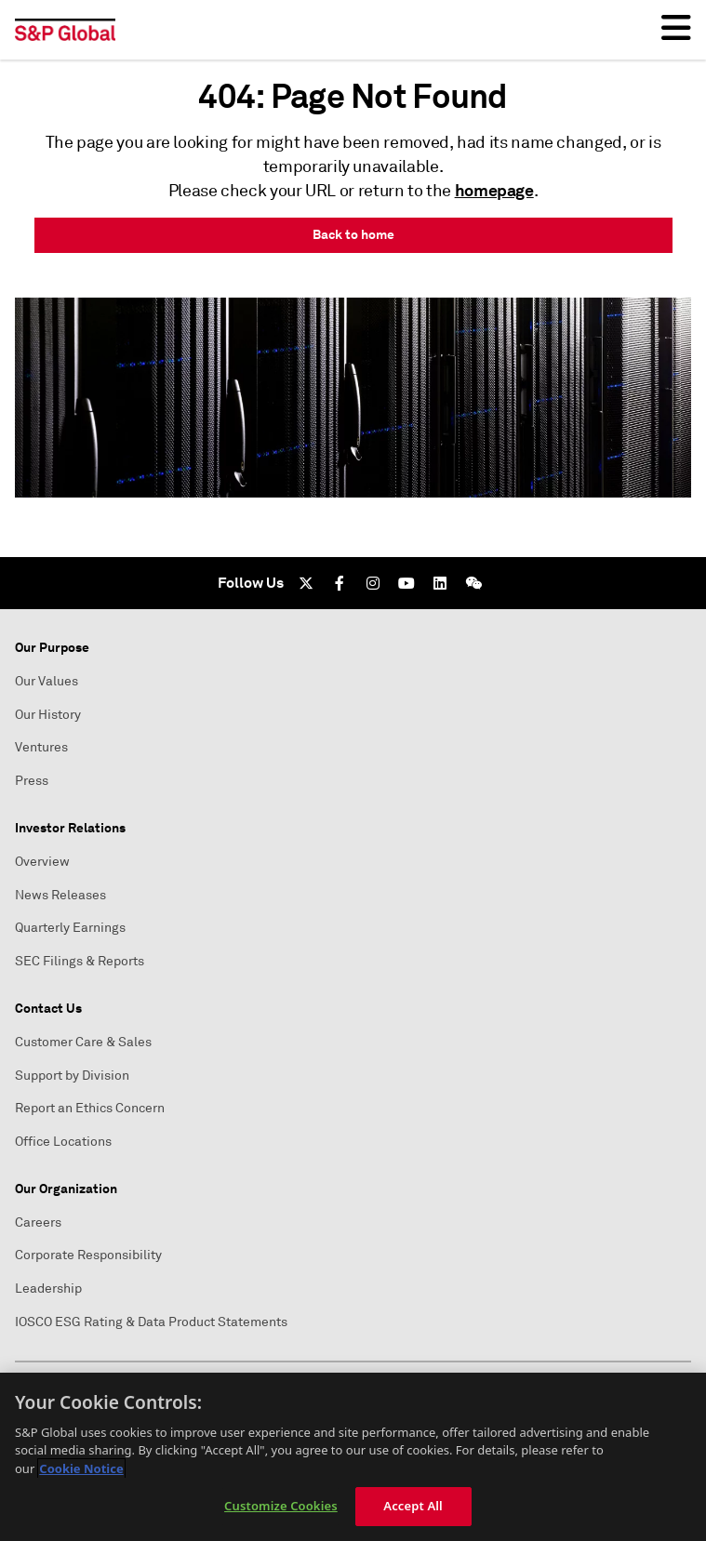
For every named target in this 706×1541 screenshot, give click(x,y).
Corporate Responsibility (88, 1255)
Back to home (353, 234)
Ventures (41, 747)
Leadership (48, 1288)
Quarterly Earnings (70, 928)
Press (31, 781)
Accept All (413, 1505)
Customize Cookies (281, 1505)
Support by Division (72, 1075)
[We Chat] (473, 583)
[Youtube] (406, 583)
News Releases (60, 895)
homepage (494, 190)
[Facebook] (339, 583)
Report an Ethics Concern (90, 1108)
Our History (48, 715)
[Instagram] (373, 583)
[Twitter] (306, 583)
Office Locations (63, 1141)
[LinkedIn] (440, 583)
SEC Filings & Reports (79, 961)
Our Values (46, 681)
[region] (353, 1457)
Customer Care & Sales (83, 1042)
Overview (42, 862)
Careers (38, 1222)
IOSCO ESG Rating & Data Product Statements (151, 1322)
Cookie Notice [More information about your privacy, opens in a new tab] (81, 1468)
